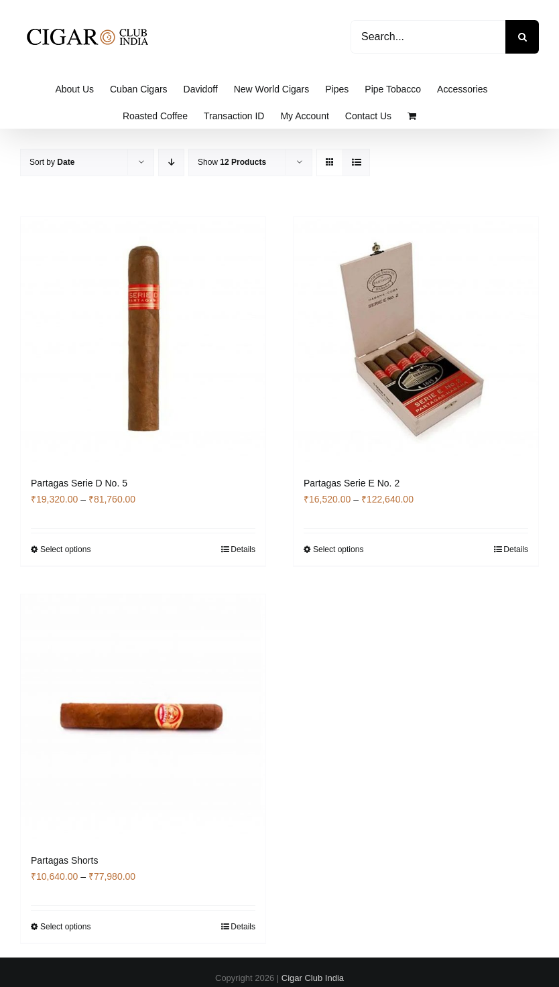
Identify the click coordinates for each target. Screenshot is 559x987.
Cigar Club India (313, 978)
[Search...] (428, 37)
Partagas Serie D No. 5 (79, 483)
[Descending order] (171, 162)
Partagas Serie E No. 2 (351, 483)
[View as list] (356, 162)
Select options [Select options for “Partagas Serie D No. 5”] (65, 549)
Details (243, 549)
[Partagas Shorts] (143, 716)
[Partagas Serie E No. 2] (416, 339)
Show (232, 162)
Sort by (51, 162)
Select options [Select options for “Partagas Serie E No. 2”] (338, 549)
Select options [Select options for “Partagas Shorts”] (65, 926)
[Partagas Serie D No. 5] (143, 339)
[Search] (522, 37)
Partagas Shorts (64, 860)
